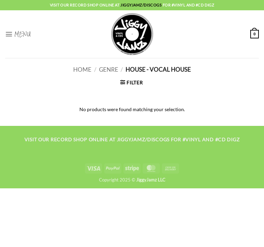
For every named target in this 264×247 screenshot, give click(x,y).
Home (82, 69)
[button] (18, 34)
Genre (108, 69)
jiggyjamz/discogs (141, 5)
